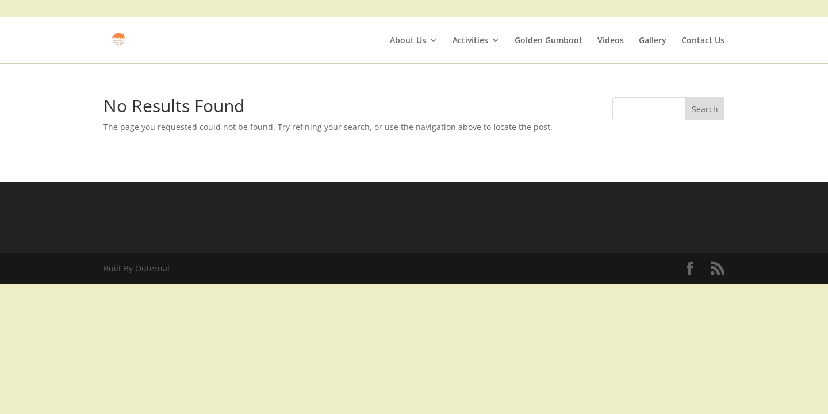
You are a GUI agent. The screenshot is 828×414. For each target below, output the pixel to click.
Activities (470, 40)
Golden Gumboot (548, 40)
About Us (408, 40)
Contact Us (702, 40)
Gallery (652, 40)
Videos (610, 40)
